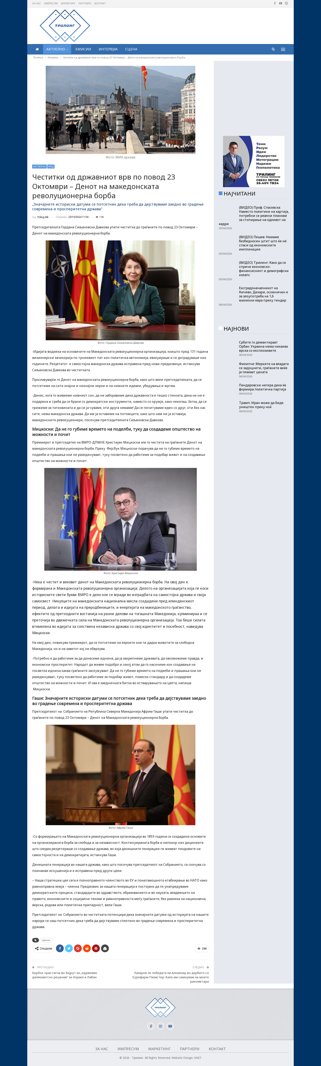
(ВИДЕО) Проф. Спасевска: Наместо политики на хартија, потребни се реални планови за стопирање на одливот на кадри (254, 215)
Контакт (100, 3)
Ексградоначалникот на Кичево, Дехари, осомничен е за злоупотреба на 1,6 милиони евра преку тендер (263, 294)
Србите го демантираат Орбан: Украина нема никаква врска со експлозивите (263, 346)
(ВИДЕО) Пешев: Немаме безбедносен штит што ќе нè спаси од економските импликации (263, 243)
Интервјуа (108, 49)
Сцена (131, 49)
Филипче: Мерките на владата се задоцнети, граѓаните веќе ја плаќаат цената (264, 368)
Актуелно (55, 49)
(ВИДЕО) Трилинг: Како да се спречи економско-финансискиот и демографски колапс (264, 268)
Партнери (85, 3)
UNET (197, 1058)
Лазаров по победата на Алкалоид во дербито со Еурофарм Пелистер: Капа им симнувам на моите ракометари (170, 977)
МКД (51, 166)
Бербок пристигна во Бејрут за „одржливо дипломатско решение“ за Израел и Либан (64, 975)
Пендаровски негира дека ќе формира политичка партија (262, 387)
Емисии (83, 49)
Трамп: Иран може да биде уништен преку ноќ (261, 404)
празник (46, 940)
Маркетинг (68, 3)
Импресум (51, 3)
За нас (36, 3)
